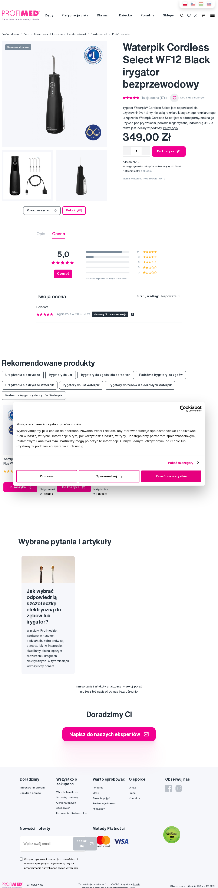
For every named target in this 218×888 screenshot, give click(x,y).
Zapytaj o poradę (30, 792)
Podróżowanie (120, 34)
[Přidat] (146, 151)
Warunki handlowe (67, 792)
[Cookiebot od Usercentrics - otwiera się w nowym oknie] (183, 408)
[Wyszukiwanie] (182, 15)
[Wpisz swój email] (47, 843)
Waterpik (136, 178)
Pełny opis (170, 128)
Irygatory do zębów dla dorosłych (106, 374)
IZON (200, 886)
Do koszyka (169, 151)
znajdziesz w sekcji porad (124, 686)
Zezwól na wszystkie (171, 476)
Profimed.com (10, 34)
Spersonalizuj (109, 476)
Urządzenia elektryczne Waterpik (29, 385)
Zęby (49, 15)
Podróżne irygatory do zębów (160, 374)
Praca (132, 792)
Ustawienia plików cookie (71, 813)
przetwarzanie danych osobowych (45, 867)
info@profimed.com (32, 787)
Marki (96, 792)
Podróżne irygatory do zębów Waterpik (33, 395)
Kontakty (134, 798)
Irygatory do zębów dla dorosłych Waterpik (140, 385)
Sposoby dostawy (67, 797)
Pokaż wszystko (42, 210)
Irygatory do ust (76, 34)
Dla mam (103, 15)
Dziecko (125, 15)
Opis (40, 233)
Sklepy (168, 15)
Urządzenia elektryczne (48, 34)
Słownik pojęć (101, 798)
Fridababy (99, 808)
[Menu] (212, 15)
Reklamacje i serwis (104, 803)
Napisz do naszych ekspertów (109, 734)
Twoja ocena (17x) (154, 97)
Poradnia (147, 15)
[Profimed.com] (21, 15)
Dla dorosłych (99, 34)
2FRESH (211, 886)
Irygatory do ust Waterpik (81, 385)
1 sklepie (146, 170)
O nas (132, 787)
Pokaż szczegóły (181, 462)
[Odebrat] (127, 151)
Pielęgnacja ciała (75, 15)
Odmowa (46, 476)
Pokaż (74, 210)
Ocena (58, 233)
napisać (102, 691)
